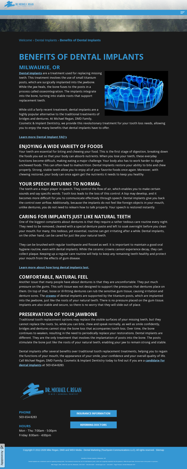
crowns (51, 296)
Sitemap (160, 450)
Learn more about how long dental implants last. (54, 267)
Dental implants (30, 73)
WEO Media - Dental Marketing (85, 450)
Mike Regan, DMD (56, 450)
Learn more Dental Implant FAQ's (43, 137)
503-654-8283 (28, 417)
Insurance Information (93, 413)
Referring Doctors (93, 425)
